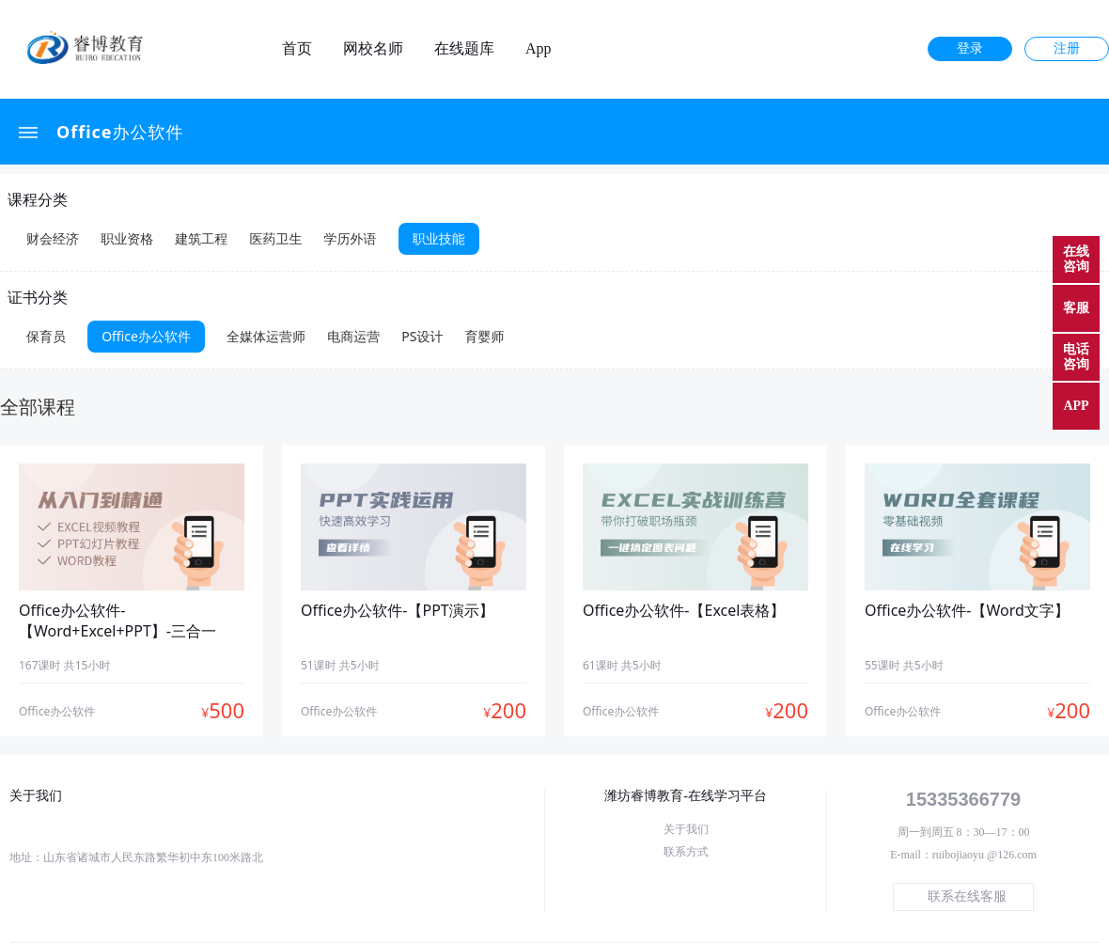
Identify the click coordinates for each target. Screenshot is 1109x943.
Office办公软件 (120, 131)
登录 (970, 48)
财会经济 (52, 238)
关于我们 (686, 829)
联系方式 (686, 851)
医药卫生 (275, 238)
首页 (297, 48)
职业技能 (439, 238)
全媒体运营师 (265, 336)
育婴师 (485, 336)
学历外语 (350, 238)
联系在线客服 (967, 896)
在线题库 (464, 48)
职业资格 (127, 238)
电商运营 (353, 336)
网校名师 (373, 48)
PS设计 (422, 336)
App (538, 48)
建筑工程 (201, 238)
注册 (1067, 48)
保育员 (46, 336)
